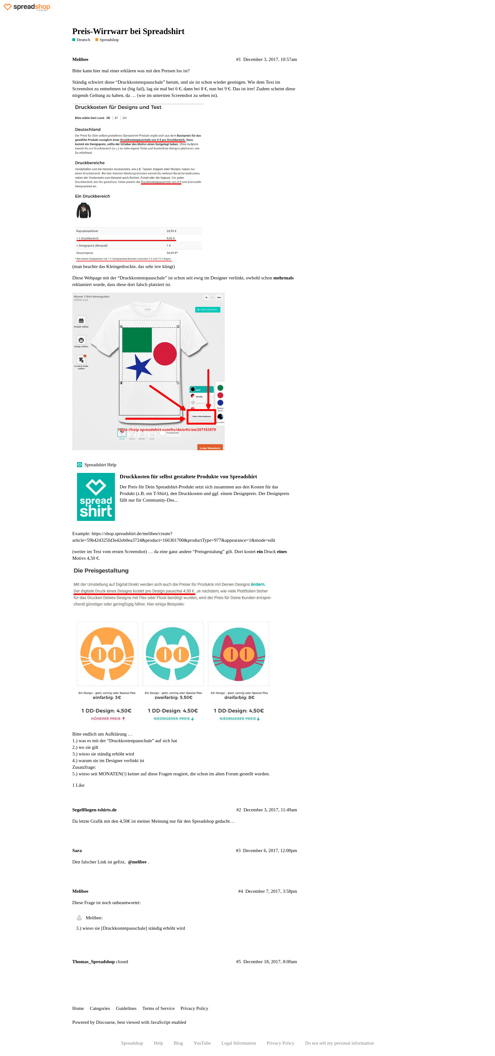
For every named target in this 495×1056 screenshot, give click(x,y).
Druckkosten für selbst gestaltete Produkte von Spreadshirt (188, 477)
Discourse (105, 1022)
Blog (178, 1043)
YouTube (202, 1043)
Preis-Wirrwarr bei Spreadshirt (128, 31)
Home (78, 1008)
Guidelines (126, 1008)
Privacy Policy (194, 1008)
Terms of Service (158, 1008)
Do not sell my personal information (339, 1043)
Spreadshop (132, 1043)
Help (158, 1043)
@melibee (137, 862)
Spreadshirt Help (100, 464)
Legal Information (239, 1043)
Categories (100, 1008)
